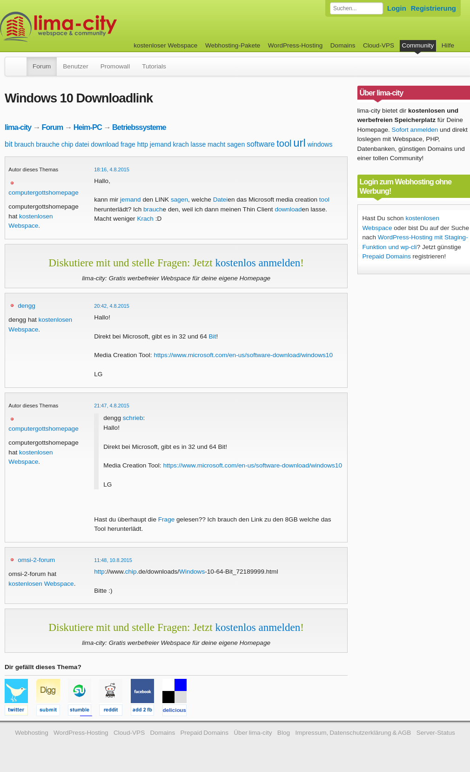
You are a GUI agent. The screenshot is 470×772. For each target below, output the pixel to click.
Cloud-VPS (378, 45)
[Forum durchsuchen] (356, 8)
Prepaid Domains (387, 256)
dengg (26, 305)
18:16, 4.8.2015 (111, 169)
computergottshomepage (43, 192)
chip (67, 144)
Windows (192, 571)
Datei (220, 199)
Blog (283, 732)
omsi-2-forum (36, 559)
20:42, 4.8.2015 (111, 306)
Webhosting (31, 732)
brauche (48, 144)
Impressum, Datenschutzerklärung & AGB (353, 732)
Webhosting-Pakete (232, 45)
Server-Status (435, 732)
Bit (212, 336)
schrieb (133, 417)
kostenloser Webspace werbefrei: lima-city (93, 27)
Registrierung (433, 8)
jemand (160, 144)
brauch (24, 144)
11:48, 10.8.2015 (113, 560)
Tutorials (154, 66)
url (299, 142)
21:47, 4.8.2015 (111, 405)
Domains (343, 45)
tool (283, 143)
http (142, 144)
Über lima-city (253, 732)
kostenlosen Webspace (41, 583)
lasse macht (208, 144)
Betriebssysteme (139, 127)
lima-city (18, 127)
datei (82, 144)
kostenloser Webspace (165, 45)
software (261, 144)
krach (181, 144)
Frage (166, 519)
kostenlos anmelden (257, 263)
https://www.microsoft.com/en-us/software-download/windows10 (243, 355)
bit (9, 144)
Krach (145, 218)
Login (396, 8)
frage (128, 144)
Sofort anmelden (415, 129)
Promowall (115, 66)
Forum (42, 66)
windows (320, 144)
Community (418, 45)
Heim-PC (88, 127)
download (105, 144)
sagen (236, 144)
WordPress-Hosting (295, 45)
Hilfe (448, 45)
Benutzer (75, 66)
